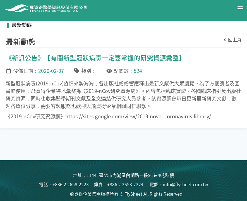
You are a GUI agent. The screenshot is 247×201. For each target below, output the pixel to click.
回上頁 (233, 39)
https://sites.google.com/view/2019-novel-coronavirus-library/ (138, 116)
